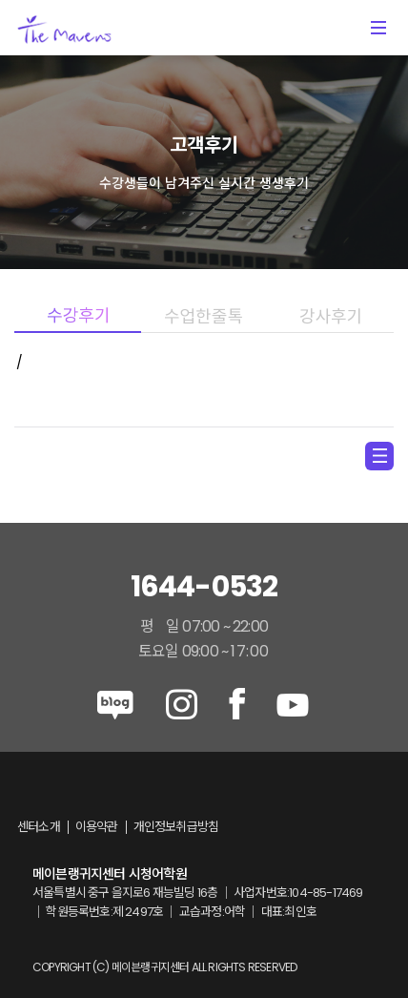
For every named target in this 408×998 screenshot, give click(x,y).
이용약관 (96, 827)
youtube (293, 703)
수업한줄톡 (204, 316)
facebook (237, 703)
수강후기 (77, 316)
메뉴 (378, 27)
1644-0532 (204, 587)
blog (115, 703)
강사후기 (330, 316)
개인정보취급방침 (176, 827)
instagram (182, 703)
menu (379, 456)
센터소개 (38, 827)
